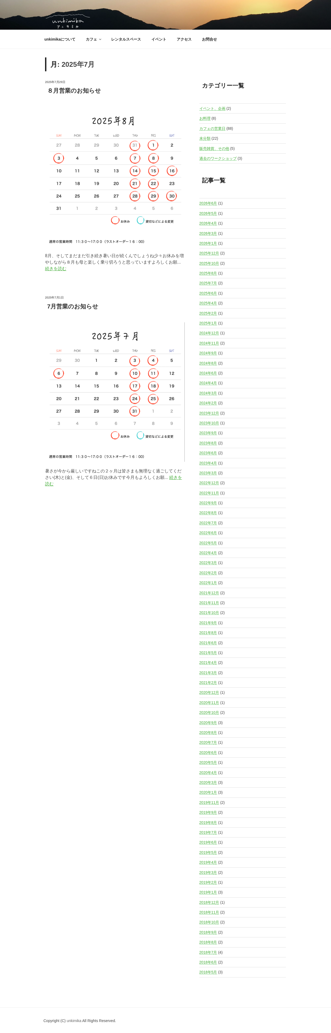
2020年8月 (208, 732)
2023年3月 (208, 473)
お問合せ (209, 39)
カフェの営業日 (212, 128)
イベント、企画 (212, 108)
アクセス (184, 39)
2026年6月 (208, 203)
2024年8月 (208, 363)
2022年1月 (208, 583)
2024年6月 (208, 373)
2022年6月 (208, 533)
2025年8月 (208, 273)
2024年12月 (209, 333)
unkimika (74, 1021)
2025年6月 (208, 293)
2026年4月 (208, 223)
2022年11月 (209, 493)
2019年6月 (208, 842)
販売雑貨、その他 (214, 148)
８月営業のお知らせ (74, 90)
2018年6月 (208, 962)
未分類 (205, 138)
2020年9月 (208, 723)
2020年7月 (208, 742)
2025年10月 (209, 263)
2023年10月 (209, 423)
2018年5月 (208, 972)
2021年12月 (209, 593)
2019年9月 (208, 812)
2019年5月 (208, 852)
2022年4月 (208, 553)
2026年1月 (208, 243)
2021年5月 (208, 653)
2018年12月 (209, 902)
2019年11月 (209, 802)
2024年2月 (208, 403)
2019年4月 (208, 862)
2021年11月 (209, 603)
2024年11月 (209, 343)
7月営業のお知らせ (72, 306)
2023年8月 (208, 443)
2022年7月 (208, 523)
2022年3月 (208, 563)
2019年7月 (208, 832)
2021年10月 (209, 613)
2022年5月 (208, 543)
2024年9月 (208, 353)
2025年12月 (209, 253)
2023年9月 (208, 433)
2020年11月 (209, 703)
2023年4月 (208, 463)
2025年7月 (208, 283)
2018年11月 (209, 912)
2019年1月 (208, 892)
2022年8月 (208, 513)
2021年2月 (208, 682)
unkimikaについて (60, 39)
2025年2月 (208, 313)
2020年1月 (208, 792)
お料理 (205, 118)
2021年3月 (208, 673)
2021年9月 (208, 623)
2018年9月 (208, 932)
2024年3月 (208, 393)
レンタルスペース (126, 39)
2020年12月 (209, 692)
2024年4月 (208, 383)
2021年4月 (208, 662)
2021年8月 (208, 633)
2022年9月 (208, 503)
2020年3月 (208, 782)
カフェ (94, 39)
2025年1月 (208, 323)
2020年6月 (208, 752)
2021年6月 (208, 643)
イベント (158, 39)
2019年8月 (208, 822)
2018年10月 (209, 922)
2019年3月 (208, 872)
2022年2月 (208, 573)
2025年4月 (208, 303)
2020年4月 (208, 772)
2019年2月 (208, 882)
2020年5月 (208, 762)
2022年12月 (209, 483)
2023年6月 (208, 453)
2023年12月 (209, 413)
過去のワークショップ (218, 158)
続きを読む (55, 268)
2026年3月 (208, 233)
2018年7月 (208, 952)
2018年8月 (208, 942)
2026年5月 (208, 213)
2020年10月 (209, 712)
